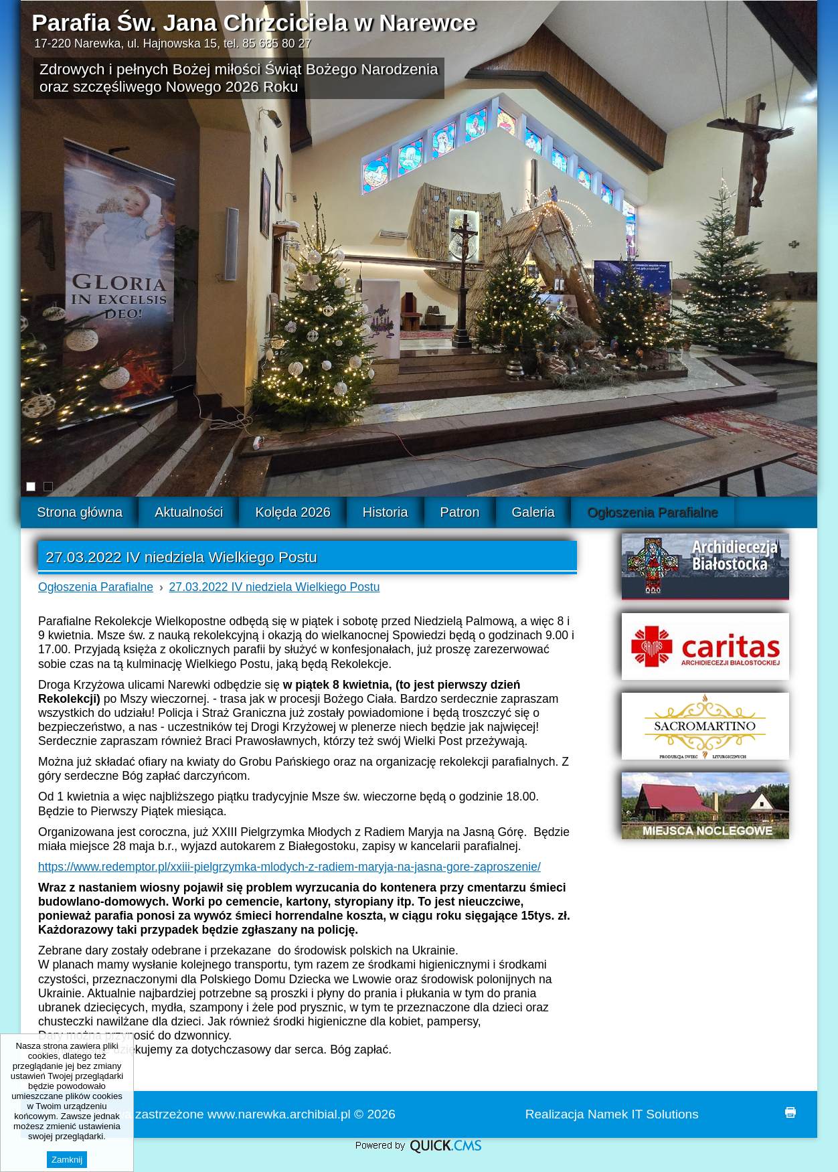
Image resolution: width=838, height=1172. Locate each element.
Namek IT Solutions (643, 1114)
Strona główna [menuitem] (79, 512)
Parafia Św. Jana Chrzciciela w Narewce (253, 22)
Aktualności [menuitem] (189, 512)
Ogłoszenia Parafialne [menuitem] (652, 512)
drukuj (790, 1112)
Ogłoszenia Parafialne (95, 587)
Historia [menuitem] (385, 512)
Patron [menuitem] (460, 512)
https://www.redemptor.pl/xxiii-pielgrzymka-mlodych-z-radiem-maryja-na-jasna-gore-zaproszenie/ (289, 866)
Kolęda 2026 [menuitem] (292, 512)
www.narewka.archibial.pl (279, 1114)
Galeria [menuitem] (533, 512)
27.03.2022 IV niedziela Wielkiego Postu (274, 587)
